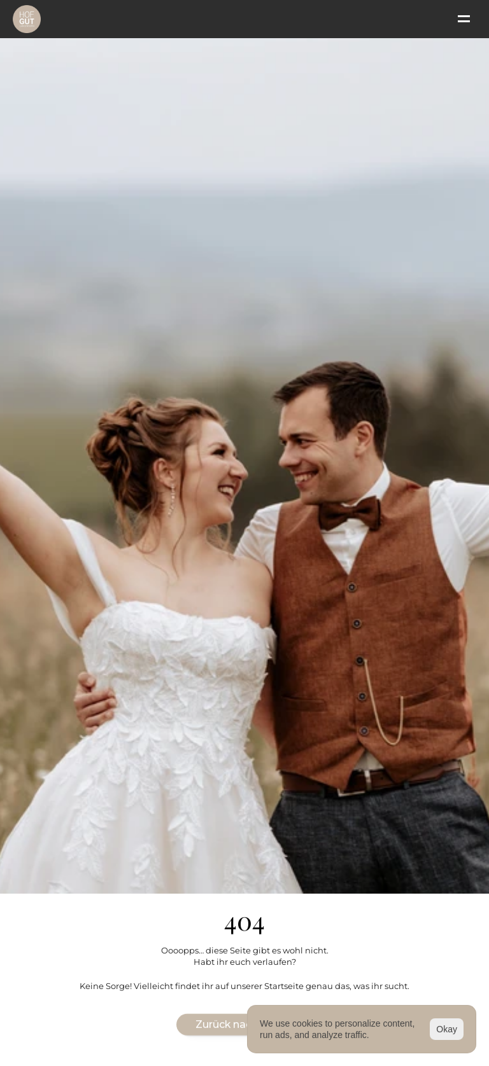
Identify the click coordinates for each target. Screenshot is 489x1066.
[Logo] (27, 19)
